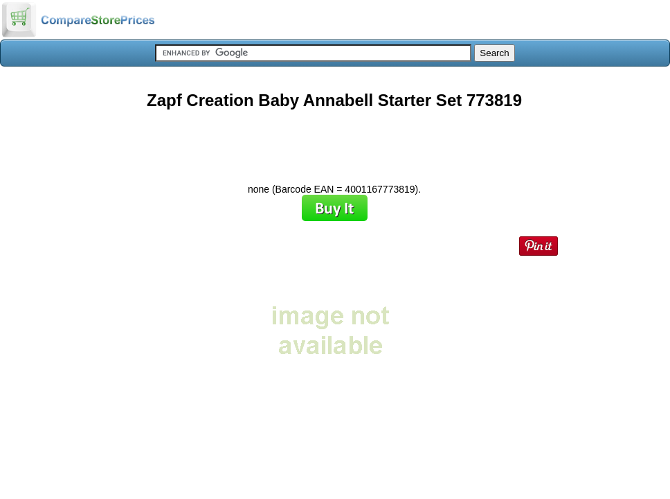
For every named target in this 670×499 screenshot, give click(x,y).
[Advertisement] (334, 141)
